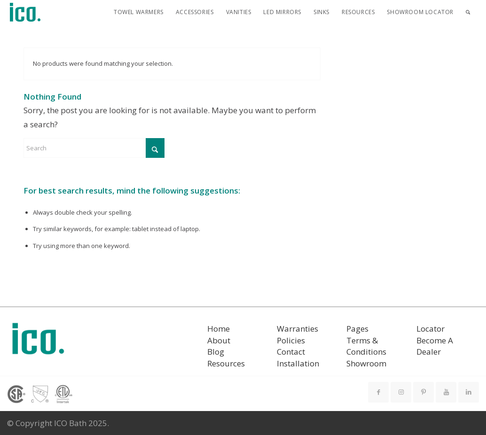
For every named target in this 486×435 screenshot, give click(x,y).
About (218, 340)
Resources (226, 363)
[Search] (468, 12)
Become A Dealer (434, 346)
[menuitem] (139, 12)
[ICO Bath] (25, 12)
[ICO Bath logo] (38, 342)
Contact (291, 351)
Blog (215, 351)
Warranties (297, 328)
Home (218, 328)
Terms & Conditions (366, 346)
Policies (291, 340)
